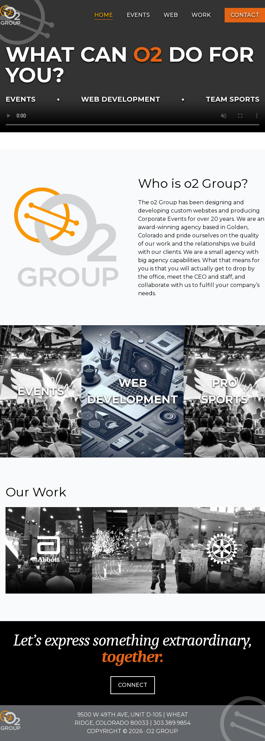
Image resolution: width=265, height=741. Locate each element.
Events (138, 15)
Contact (244, 15)
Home (103, 15)
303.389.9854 (171, 723)
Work (201, 15)
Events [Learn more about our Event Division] (21, 99)
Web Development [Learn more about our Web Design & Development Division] (120, 99)
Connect (132, 685)
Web (171, 15)
